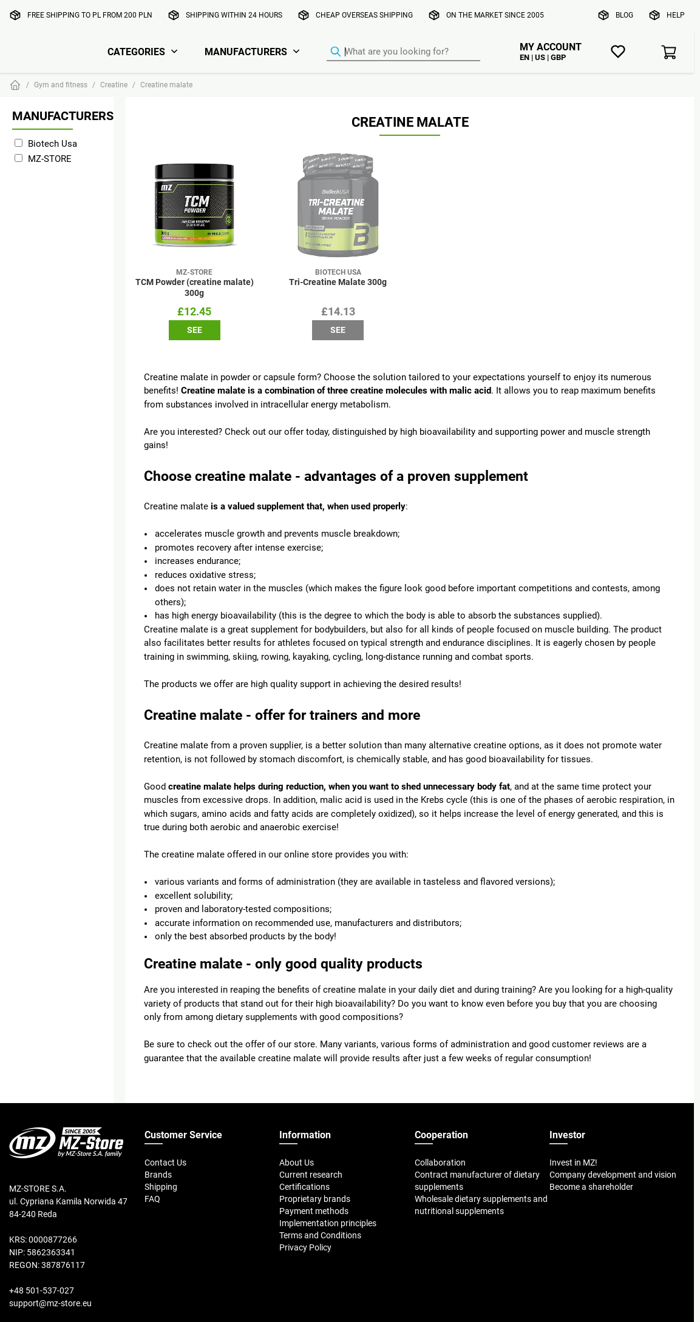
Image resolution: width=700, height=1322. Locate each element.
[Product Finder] (403, 52)
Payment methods (313, 1211)
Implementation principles (327, 1223)
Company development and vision (612, 1174)
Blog (624, 15)
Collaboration (440, 1162)
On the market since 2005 (495, 15)
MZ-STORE (50, 158)
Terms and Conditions (320, 1235)
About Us (296, 1162)
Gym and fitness (60, 85)
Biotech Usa (52, 143)
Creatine (113, 85)
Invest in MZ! (573, 1162)
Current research (310, 1174)
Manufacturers (246, 51)
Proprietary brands (314, 1199)
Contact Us (165, 1162)
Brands (158, 1174)
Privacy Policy (305, 1247)
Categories (136, 51)
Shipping (160, 1187)
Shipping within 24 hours (234, 15)
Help (676, 15)
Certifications (304, 1187)
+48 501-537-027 (41, 1290)
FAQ (152, 1199)
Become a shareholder (591, 1187)
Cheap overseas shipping (364, 15)
